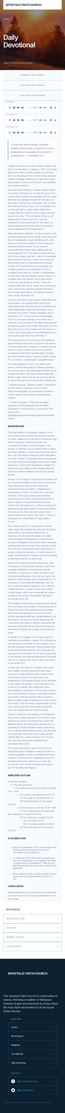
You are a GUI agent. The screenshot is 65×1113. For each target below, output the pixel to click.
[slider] (28, 107)
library (7, 19)
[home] (22, 5)
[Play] (18, 108)
